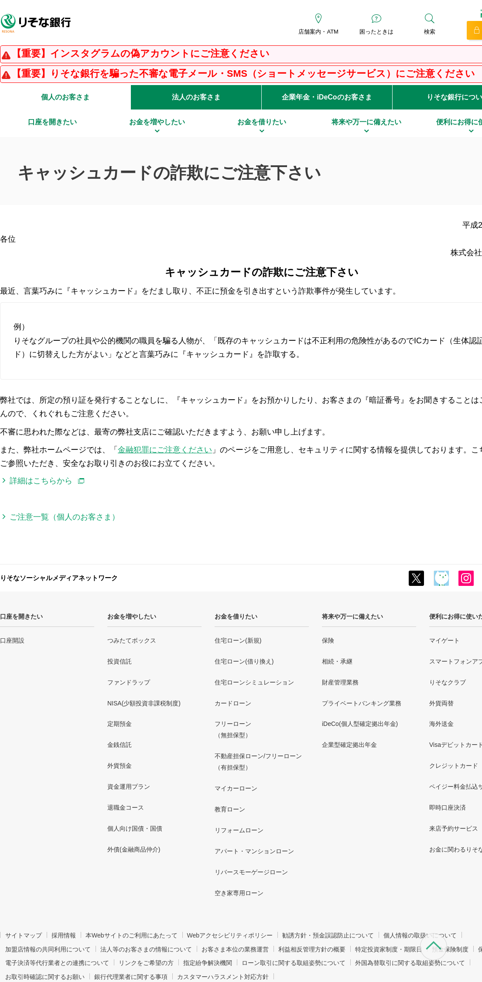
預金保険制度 (450, 949)
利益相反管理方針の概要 (311, 949)
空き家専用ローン (239, 893)
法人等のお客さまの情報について (146, 949)
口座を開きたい (21, 616)
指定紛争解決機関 (207, 962)
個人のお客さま (65, 97)
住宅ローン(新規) (238, 640)
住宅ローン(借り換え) (244, 661)
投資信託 (119, 661)
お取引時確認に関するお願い (45, 976)
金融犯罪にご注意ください (165, 449)
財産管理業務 (340, 682)
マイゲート (444, 640)
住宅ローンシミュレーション (254, 682)
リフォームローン (239, 830)
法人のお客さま (196, 97)
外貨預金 (119, 765)
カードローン (233, 703)
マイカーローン (236, 788)
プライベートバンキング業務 (361, 703)
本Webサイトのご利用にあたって (131, 935)
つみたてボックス (131, 640)
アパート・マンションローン (254, 851)
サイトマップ (23, 935)
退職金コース (125, 807)
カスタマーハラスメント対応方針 (223, 976)
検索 (429, 31)
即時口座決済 (447, 807)
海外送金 (441, 723)
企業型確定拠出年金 (349, 744)
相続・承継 (337, 661)
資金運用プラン (128, 786)
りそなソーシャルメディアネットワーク (59, 578)
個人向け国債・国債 (134, 828)
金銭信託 (119, 744)
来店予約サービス (453, 828)
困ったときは (376, 31)
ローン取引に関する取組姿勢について (293, 962)
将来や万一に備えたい (352, 616)
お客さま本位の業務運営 (235, 949)
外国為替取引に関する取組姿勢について (410, 962)
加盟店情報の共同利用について (48, 949)
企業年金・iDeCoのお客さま (327, 97)
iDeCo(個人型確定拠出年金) (360, 723)
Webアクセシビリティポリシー (230, 935)
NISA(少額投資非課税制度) (144, 703)
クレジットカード (453, 765)
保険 (328, 640)
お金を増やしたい (131, 616)
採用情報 (63, 935)
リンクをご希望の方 (146, 962)
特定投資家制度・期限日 (388, 949)
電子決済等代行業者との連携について (57, 962)
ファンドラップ (128, 682)
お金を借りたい (236, 616)
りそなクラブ (447, 682)
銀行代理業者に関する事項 (131, 976)
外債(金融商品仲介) (133, 849)
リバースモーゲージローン (251, 872)
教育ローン (230, 809)
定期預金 (119, 723)
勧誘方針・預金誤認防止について (328, 935)
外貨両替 (441, 703)
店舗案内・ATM (318, 31)
